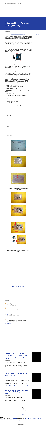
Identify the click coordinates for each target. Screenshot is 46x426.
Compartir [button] (37, 34)
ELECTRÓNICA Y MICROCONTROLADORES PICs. (14, 2)
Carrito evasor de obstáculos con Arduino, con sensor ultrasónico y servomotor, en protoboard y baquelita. (16, 355)
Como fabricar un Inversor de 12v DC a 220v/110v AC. (17, 374)
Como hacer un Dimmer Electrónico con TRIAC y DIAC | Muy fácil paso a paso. (16, 391)
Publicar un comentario (8, 323)
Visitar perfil (23, 414)
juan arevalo (9, 314)
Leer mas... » (27, 368)
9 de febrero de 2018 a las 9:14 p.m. (12, 321)
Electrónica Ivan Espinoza (23, 413)
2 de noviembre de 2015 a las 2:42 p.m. (12, 305)
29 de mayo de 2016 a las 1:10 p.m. (11, 316)
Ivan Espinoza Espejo (13, 418)
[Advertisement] (21, 12)
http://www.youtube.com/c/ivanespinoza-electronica (19, 420)
